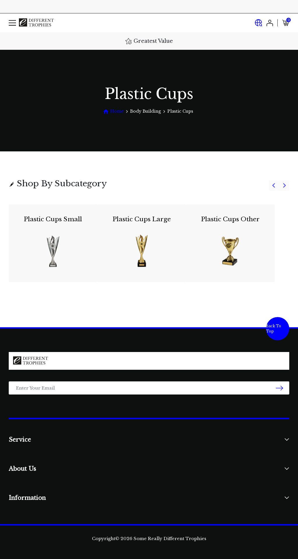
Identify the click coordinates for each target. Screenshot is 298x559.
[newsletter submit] (279, 388)
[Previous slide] (274, 186)
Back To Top (273, 328)
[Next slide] (284, 186)
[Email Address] (149, 388)
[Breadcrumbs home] (113, 111)
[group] (149, 246)
